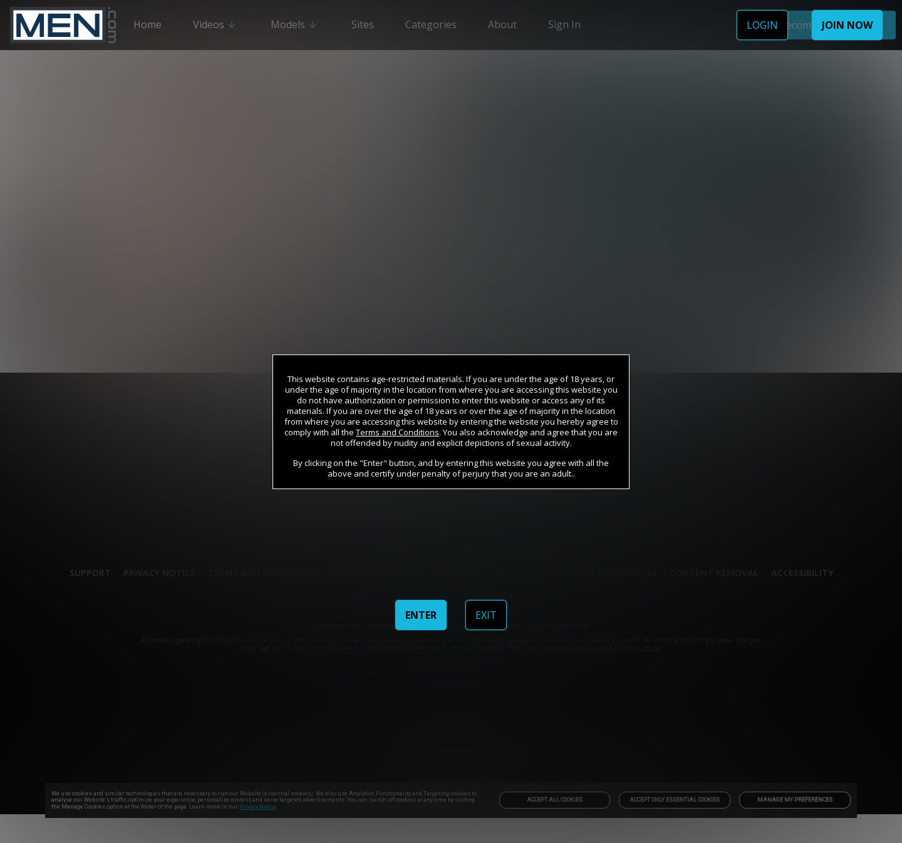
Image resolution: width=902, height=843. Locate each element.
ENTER (421, 615)
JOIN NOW (847, 25)
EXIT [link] (486, 615)
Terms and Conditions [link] (397, 432)
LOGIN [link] (762, 25)
